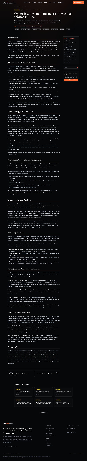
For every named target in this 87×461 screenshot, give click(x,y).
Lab (19, 6)
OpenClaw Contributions (51, 435)
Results (45, 2)
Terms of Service (80, 453)
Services (34, 2)
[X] (74, 432)
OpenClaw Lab (49, 433)
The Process (48, 443)
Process (40, 2)
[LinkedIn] (71, 432)
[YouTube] (68, 432)
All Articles (43, 412)
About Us (47, 438)
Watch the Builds (49, 445)
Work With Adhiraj (78, 2)
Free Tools (27, 2)
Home (15, 6)
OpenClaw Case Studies (50, 428)
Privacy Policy (72, 453)
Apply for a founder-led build (73, 425)
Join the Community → (71, 428)
